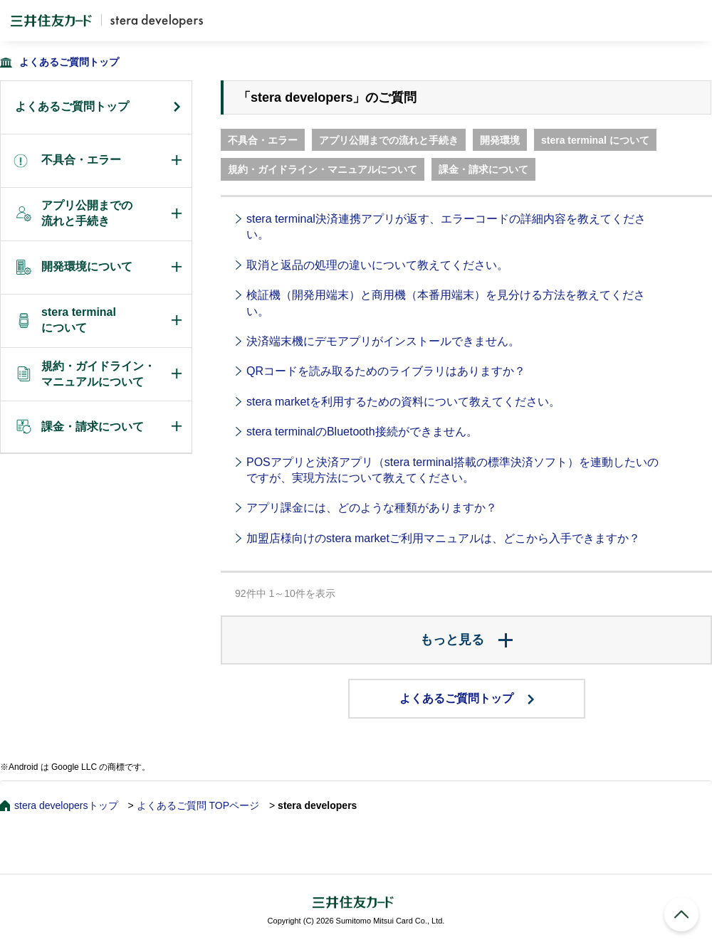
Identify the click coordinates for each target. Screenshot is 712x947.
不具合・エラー (263, 140)
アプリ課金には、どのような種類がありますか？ (371, 508)
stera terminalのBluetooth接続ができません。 (362, 431)
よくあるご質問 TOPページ (198, 805)
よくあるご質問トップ (69, 62)
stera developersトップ (66, 805)
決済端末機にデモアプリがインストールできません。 (383, 341)
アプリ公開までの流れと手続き (389, 140)
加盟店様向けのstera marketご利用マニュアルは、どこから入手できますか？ (443, 538)
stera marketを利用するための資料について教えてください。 (403, 402)
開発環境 (500, 140)
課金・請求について (483, 169)
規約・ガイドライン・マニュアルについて (322, 169)
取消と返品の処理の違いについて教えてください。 (377, 265)
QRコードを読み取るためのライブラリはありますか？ (385, 371)
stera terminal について (595, 140)
